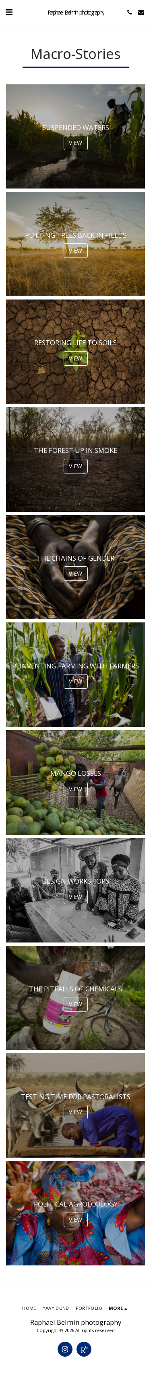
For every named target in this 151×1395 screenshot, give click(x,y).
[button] (9, 12)
